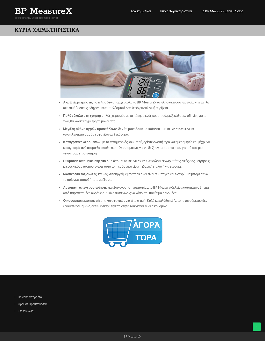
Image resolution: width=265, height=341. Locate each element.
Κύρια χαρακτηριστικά (176, 11)
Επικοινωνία (26, 311)
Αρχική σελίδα (141, 11)
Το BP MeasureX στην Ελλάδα (222, 11)
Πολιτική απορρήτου (30, 297)
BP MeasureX (43, 11)
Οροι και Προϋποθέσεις (32, 304)
